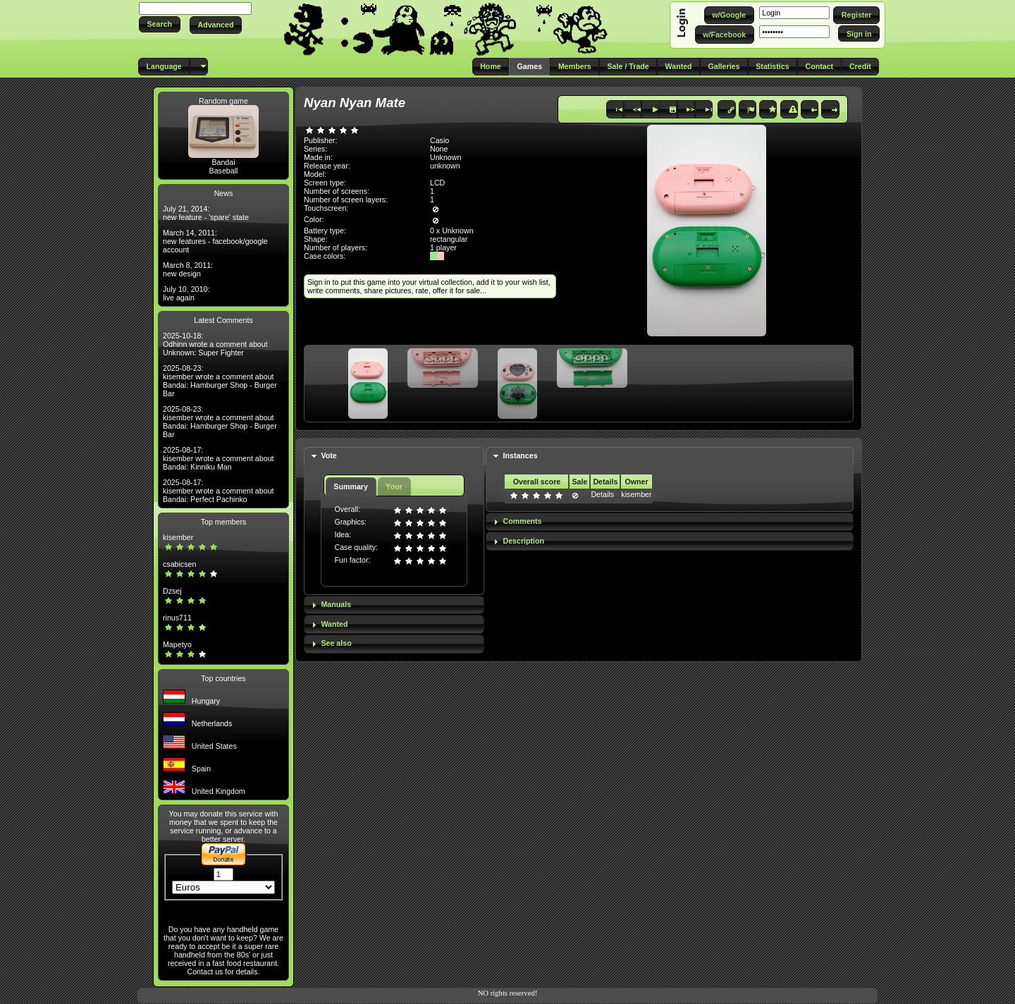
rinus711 (177, 617)
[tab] (394, 456)
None (439, 149)
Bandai (223, 162)
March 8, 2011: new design (188, 269)
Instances (520, 455)
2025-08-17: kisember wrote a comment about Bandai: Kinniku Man (218, 458)
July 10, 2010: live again (186, 293)
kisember (178, 537)
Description (523, 541)
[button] (159, 24)
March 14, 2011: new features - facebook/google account (215, 241)
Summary (350, 486)
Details (602, 494)
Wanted (334, 624)
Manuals (336, 604)
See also (336, 643)
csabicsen (179, 564)
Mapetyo (177, 644)
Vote (328, 455)
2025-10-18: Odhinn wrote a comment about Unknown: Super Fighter (215, 344)
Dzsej (172, 591)
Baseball (223, 170)
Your (394, 486)
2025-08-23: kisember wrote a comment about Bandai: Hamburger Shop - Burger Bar (220, 381)
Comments (522, 521)
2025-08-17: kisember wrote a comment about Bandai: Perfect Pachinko (218, 490)
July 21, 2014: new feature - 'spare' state (206, 212)
